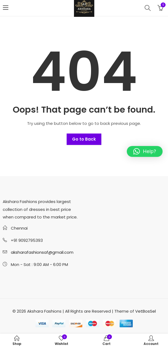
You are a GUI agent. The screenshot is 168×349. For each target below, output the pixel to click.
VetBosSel (145, 311)
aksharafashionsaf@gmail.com (42, 252)
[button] (145, 151)
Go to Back (84, 139)
